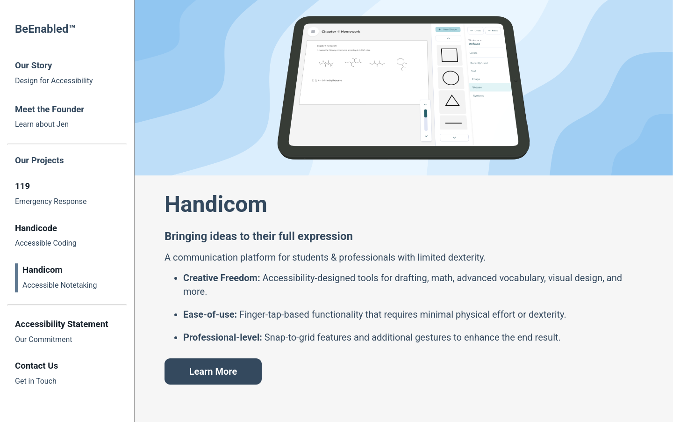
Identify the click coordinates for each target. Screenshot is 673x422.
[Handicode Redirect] (67, 236)
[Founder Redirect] (67, 116)
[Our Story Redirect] (67, 72)
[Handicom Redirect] (70, 277)
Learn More (213, 371)
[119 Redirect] (67, 194)
